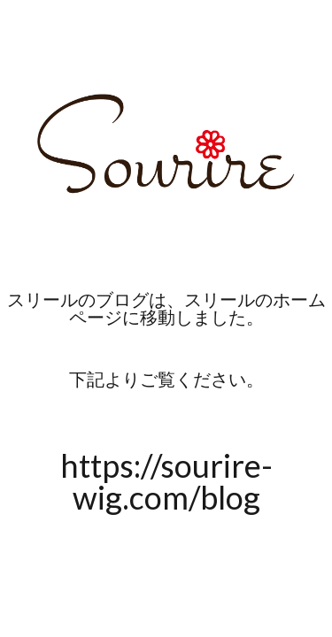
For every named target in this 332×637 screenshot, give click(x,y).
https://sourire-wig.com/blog (166, 481)
